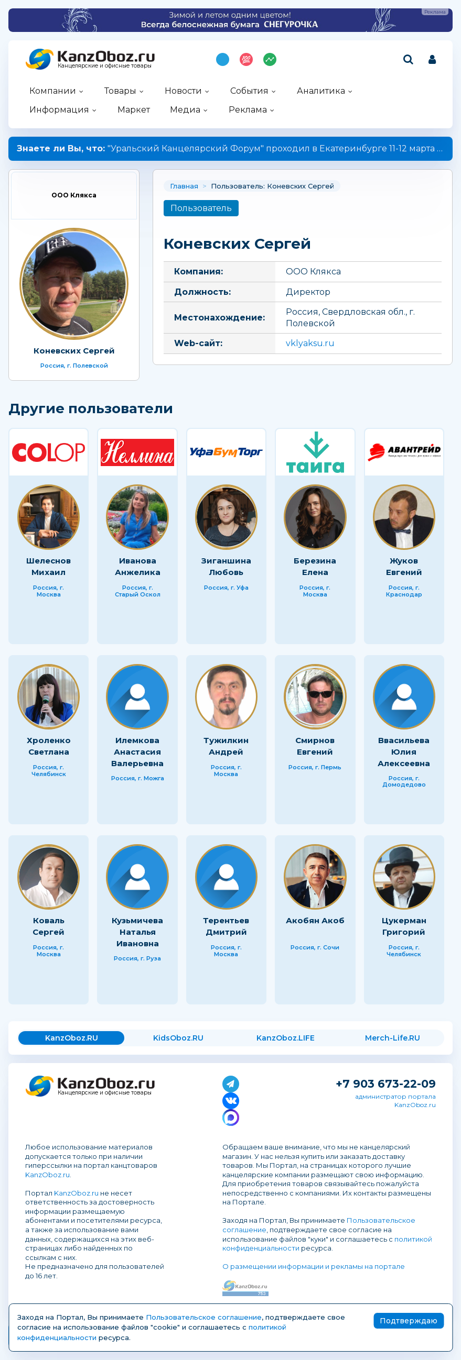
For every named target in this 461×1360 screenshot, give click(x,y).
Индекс (269, 59)
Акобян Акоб (315, 920)
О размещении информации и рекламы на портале (313, 1266)
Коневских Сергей (74, 351)
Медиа (185, 110)
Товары (120, 91)
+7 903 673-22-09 (386, 1083)
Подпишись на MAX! (222, 59)
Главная (184, 186)
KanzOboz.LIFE (285, 1038)
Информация (59, 110)
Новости (183, 91)
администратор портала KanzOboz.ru (395, 1100)
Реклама (248, 110)
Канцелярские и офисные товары (105, 65)
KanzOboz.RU (71, 1038)
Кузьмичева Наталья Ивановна (137, 931)
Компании (52, 91)
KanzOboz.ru (47, 1174)
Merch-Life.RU (392, 1038)
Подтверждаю (408, 1320)
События (249, 91)
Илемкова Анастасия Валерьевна (137, 751)
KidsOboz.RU (178, 1038)
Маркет (133, 110)
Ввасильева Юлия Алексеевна (404, 751)
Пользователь (201, 208)
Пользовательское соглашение (204, 1317)
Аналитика (321, 91)
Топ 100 (246, 59)
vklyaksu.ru (310, 343)
